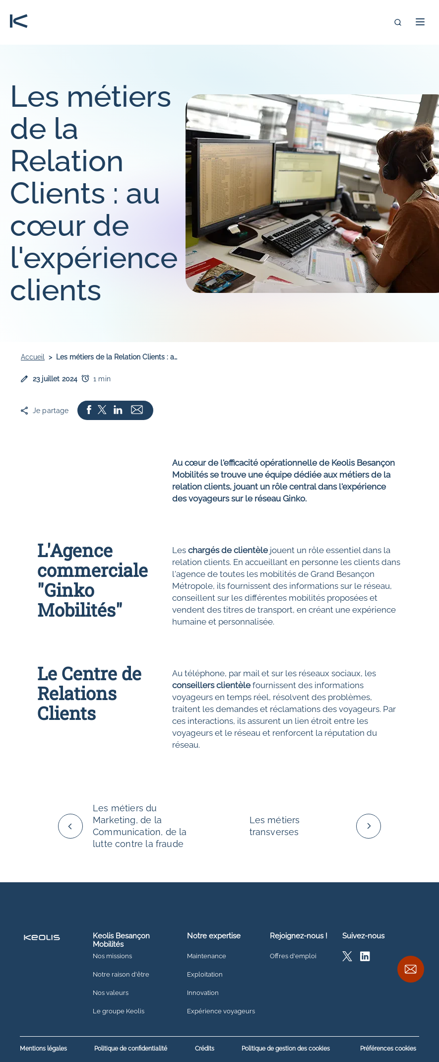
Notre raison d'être (121, 974)
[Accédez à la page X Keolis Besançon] (347, 958)
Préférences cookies (388, 1048)
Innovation (203, 993)
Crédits (204, 1049)
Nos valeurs (110, 993)
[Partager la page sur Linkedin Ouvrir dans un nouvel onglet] (118, 410)
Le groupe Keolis (118, 1011)
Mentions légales (43, 1049)
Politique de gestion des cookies (286, 1049)
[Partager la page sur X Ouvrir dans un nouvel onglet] (102, 410)
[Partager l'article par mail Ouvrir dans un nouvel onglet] (136, 410)
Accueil (33, 357)
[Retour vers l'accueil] (19, 22)
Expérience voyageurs (221, 1011)
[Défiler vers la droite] (368, 826)
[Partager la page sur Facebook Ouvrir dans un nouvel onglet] (89, 410)
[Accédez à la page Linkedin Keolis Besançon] (365, 958)
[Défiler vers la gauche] (70, 826)
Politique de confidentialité (130, 1049)
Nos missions (112, 956)
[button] (420, 22)
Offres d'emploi (293, 956)
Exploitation (205, 974)
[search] (397, 22)
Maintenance (206, 956)
